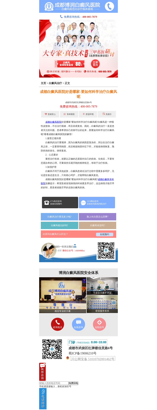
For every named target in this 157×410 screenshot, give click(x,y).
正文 (67, 83)
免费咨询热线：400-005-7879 (78, 106)
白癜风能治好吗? (59, 225)
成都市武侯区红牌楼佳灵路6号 (78, 102)
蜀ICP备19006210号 (83, 353)
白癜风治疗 (55, 83)
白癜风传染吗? (97, 225)
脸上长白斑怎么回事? (97, 216)
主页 (43, 83)
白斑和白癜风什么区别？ (55, 234)
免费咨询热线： (78, 16)
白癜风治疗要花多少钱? (59, 216)
